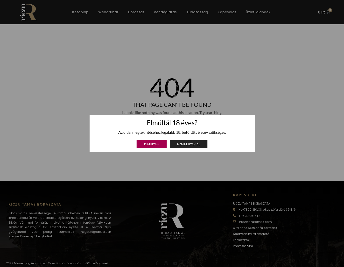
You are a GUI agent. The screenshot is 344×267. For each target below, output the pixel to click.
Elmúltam (151, 144)
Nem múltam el (188, 144)
